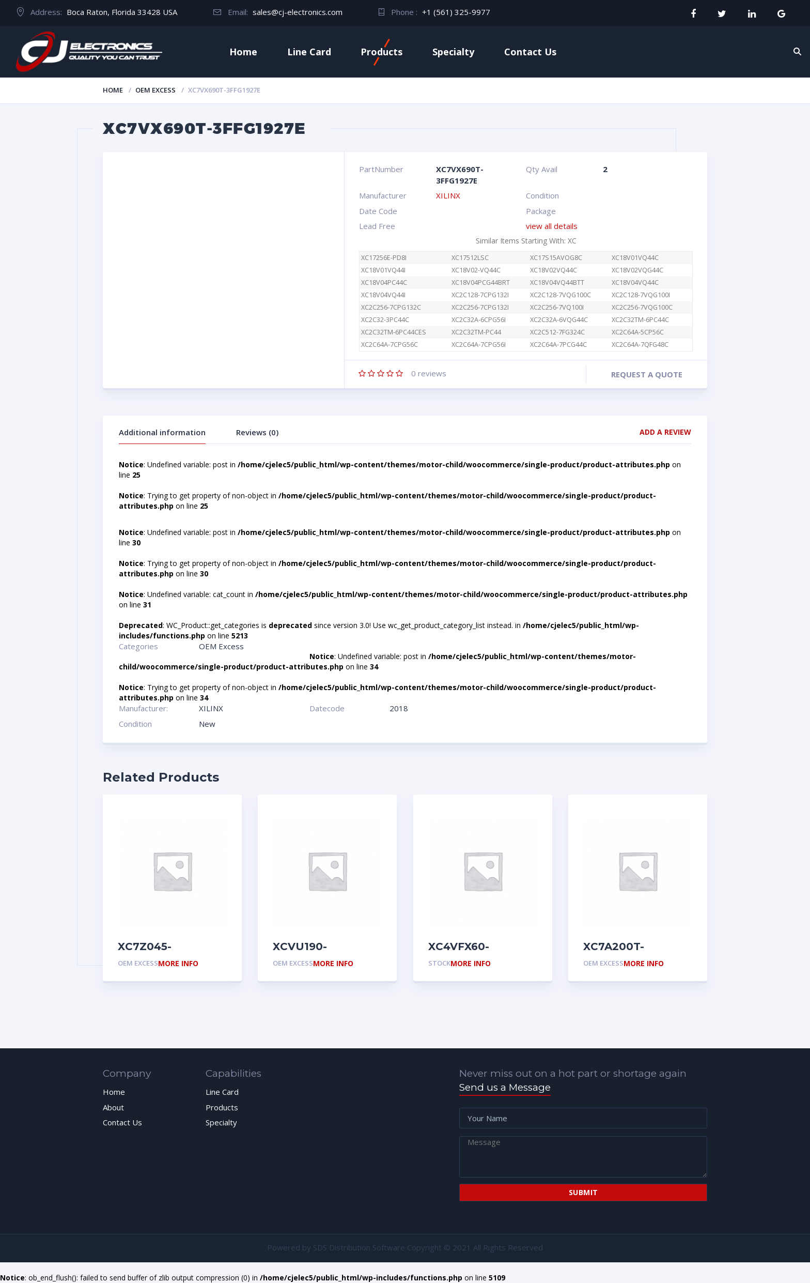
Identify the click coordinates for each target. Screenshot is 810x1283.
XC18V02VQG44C (637, 270)
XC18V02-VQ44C (476, 270)
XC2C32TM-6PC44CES (393, 332)
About (113, 1107)
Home (243, 51)
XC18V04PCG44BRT (480, 282)
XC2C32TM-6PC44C (640, 319)
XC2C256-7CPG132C (391, 307)
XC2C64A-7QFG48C (640, 344)
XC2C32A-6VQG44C (559, 319)
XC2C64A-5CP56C (638, 332)
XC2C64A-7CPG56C (395, 344)
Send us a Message (505, 1087)
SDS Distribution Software (359, 1247)
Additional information (162, 432)
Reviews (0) (257, 432)
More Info (178, 963)
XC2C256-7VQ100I (557, 307)
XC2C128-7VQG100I (641, 295)
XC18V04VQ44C (635, 282)
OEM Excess (155, 90)
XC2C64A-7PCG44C (558, 344)
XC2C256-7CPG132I (480, 307)
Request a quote (646, 374)
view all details (552, 226)
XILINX (448, 195)
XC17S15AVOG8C (556, 257)
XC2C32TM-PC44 (476, 332)
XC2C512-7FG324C (557, 332)
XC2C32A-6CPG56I (478, 319)
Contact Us (530, 51)
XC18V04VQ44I (383, 295)
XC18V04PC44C (384, 282)
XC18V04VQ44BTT (557, 282)
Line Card (309, 51)
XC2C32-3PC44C (385, 319)
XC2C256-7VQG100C (642, 307)
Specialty (453, 51)
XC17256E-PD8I (384, 257)
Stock (439, 963)
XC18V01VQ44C (635, 257)
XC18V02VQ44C (553, 270)
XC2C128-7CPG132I (480, 295)
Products (381, 51)
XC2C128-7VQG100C (560, 295)
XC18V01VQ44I (383, 270)
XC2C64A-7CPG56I (478, 344)
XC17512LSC (470, 257)
